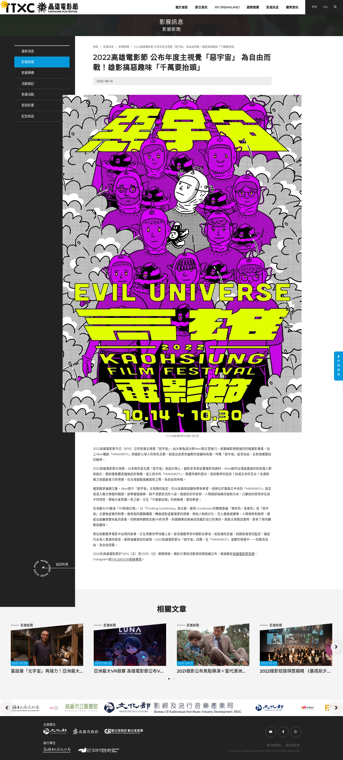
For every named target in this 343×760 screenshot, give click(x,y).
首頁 (95, 46)
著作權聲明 (274, 745)
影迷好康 (28, 105)
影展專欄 (28, 73)
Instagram (100, 559)
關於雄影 (181, 7)
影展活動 (28, 94)
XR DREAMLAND (227, 7)
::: (2, 2)
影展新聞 (28, 62)
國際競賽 (253, 7)
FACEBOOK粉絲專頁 (126, 559)
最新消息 (28, 51)
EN (325, 7)
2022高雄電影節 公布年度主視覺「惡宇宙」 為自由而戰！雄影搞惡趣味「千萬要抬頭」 (185, 46)
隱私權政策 (292, 745)
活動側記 (28, 84)
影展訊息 (272, 7)
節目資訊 (201, 7)
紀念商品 (28, 116)
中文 (314, 7)
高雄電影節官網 (244, 554)
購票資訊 (292, 7)
